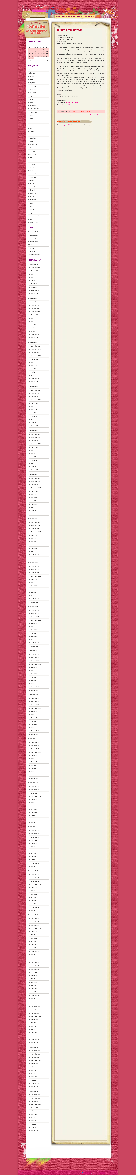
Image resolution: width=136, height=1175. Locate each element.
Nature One (32, 238)
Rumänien (32, 167)
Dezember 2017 (36, 654)
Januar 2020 (34, 558)
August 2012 (35, 887)
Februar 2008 (35, 1083)
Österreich (32, 154)
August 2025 (35, 315)
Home (58, 16)
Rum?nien (32, 164)
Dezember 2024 (36, 346)
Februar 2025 (35, 334)
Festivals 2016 (33, 694)
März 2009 (34, 1036)
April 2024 (34, 372)
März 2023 (34, 419)
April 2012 (34, 900)
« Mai (30, 60)
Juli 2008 (33, 1067)
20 (44, 54)
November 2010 (36, 966)
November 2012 (36, 878)
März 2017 (34, 683)
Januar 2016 (34, 734)
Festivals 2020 (33, 518)
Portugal (31, 161)
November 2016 (36, 701)
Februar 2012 (35, 907)
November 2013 (36, 834)
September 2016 (36, 708)
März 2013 (34, 860)
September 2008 (36, 1060)
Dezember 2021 (36, 478)
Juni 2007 (34, 1114)
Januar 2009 (34, 1042)
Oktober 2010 (35, 969)
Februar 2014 (35, 819)
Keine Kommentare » (83, 111)
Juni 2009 (34, 1026)
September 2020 (36, 532)
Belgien (31, 79)
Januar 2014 (34, 822)
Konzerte (32, 251)
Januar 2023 (34, 426)
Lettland (31, 131)
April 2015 (34, 768)
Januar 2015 (34, 778)
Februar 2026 (35, 290)
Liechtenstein (33, 135)
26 (41, 56)
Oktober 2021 (35, 484)
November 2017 (36, 657)
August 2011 (35, 931)
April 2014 (34, 812)
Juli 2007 (33, 1111)
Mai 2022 (34, 457)
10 (35, 51)
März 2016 (34, 727)
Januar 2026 (34, 293)
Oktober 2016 (35, 705)
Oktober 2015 (35, 749)
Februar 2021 (35, 510)
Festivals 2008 (33, 1047)
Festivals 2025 (33, 298)
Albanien (32, 73)
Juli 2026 (33, 274)
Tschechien (32, 200)
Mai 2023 (34, 413)
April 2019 (34, 592)
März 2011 (34, 948)
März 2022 (34, 463)
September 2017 (36, 664)
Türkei (31, 206)
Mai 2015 (34, 765)
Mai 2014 (34, 809)
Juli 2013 (33, 847)
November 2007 (36, 1098)
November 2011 (36, 922)
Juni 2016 (34, 718)
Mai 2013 (34, 853)
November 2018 (36, 613)
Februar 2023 (35, 422)
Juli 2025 (33, 318)
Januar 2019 (34, 602)
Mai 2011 (34, 941)
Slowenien (32, 193)
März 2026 (34, 287)
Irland (31, 118)
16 (32, 54)
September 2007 (36, 1104)
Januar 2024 (34, 382)
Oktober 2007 (35, 1101)
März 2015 (34, 771)
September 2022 (36, 444)
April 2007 (34, 1121)
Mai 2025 (34, 325)
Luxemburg (32, 138)
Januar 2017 (34, 690)
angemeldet (66, 125)
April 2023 (34, 416)
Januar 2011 (34, 954)
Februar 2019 (35, 599)
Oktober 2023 (35, 396)
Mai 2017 (34, 677)
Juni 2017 (34, 674)
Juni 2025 (34, 321)
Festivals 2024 (33, 342)
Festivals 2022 (33, 430)
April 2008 (34, 1076)
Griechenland (33, 112)
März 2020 (34, 551)
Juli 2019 (33, 582)
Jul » (46, 60)
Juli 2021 (33, 494)
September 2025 (36, 312)
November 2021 (36, 481)
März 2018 (34, 639)
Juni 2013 (34, 850)
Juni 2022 (34, 453)
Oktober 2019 (35, 573)
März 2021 (34, 507)
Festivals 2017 (33, 650)
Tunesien (32, 203)
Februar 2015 (35, 775)
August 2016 (35, 711)
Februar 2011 (35, 951)
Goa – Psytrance (34, 109)
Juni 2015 (34, 762)
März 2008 (34, 1080)
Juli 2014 (33, 803)
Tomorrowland (33, 241)
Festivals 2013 (33, 827)
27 (44, 56)
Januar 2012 (34, 910)
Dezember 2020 (36, 522)
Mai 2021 (34, 501)
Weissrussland (33, 222)
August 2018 (35, 623)
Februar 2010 (35, 995)
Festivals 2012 (33, 871)
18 (38, 54)
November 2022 (36, 437)
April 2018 (34, 636)
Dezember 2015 (36, 742)
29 (29, 58)
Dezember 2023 (36, 390)
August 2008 (35, 1064)
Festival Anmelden (68, 16)
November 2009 (36, 1010)
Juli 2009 (33, 1023)
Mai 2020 (34, 545)
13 (44, 51)
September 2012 (36, 884)
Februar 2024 (35, 378)
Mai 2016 (34, 721)
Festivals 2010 (33, 959)
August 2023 (35, 403)
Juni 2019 (34, 586)
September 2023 (36, 400)
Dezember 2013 (36, 830)
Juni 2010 (34, 982)
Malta (31, 141)
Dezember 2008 (36, 1050)
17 (35, 54)
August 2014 (35, 799)
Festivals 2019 (33, 562)
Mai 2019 (34, 589)
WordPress (102, 1173)
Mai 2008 (34, 1073)
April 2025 (34, 328)
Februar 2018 (35, 643)
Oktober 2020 (35, 528)
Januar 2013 (34, 866)
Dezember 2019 (36, 566)
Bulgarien (32, 83)
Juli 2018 (33, 626)
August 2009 (35, 1019)
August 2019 (35, 579)
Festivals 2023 (33, 386)
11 (38, 51)
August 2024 (35, 359)
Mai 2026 (34, 281)
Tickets (31, 248)
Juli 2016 (33, 714)
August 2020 (35, 535)
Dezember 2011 (36, 918)
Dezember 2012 (36, 874)
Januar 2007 (34, 1130)
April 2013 (34, 856)
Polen (31, 157)
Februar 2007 (35, 1127)
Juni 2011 (34, 938)
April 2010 (34, 988)
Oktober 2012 (35, 881)
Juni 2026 (34, 277)
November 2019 (36, 569)
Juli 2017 (33, 670)
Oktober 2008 (35, 1057)
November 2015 (36, 745)
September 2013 (36, 840)
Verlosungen (33, 245)
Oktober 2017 (35, 661)
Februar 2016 (35, 731)
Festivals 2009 (33, 1003)
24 (35, 56)
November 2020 (36, 525)
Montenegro (33, 148)
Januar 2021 (34, 514)
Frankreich (32, 105)
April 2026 (34, 284)
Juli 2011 (33, 935)
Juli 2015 (33, 758)
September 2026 (36, 267)
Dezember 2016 (36, 698)
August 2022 (35, 447)
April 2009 (34, 1032)
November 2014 (36, 789)
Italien (31, 125)
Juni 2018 (34, 630)
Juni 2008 (34, 1070)
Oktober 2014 (35, 793)
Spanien (31, 196)
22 (29, 56)
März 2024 (34, 375)
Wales (31, 219)
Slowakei (32, 190)
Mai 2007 (34, 1117)
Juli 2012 (33, 891)
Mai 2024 (34, 369)
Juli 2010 (33, 979)
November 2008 (36, 1054)
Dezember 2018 (36, 610)
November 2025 (36, 305)
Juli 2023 (33, 406)
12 (41, 51)
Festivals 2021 (33, 474)
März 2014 (34, 815)
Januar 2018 (34, 646)
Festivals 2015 (33, 738)
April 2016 (34, 724)
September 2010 (36, 972)
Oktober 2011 (35, 925)
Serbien (31, 183)
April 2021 (34, 504)
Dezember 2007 (36, 1095)
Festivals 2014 (33, 782)
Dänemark (32, 89)
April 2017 (34, 680)
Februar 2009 (35, 1039)
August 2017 (35, 667)
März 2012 (34, 904)
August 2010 (35, 975)
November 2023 (36, 393)
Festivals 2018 (33, 606)
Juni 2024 (34, 365)
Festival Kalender (34, 235)
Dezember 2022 (36, 434)
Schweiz (73, 111)
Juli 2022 (33, 450)
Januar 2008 (34, 1086)
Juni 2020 (34, 542)
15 (29, 54)
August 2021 (35, 491)
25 (38, 56)
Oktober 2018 (35, 617)
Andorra (31, 76)
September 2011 (36, 928)
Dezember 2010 (36, 962)
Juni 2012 (34, 894)
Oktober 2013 (35, 837)
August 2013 (35, 843)
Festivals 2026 (33, 232)
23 (32, 56)
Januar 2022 (34, 470)
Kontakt (80, 16)
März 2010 (34, 992)
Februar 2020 (35, 554)
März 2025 (34, 331)
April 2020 (34, 548)
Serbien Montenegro (35, 187)
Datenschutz (89, 16)
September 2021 (36, 488)
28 (47, 56)
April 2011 (34, 944)
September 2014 (36, 796)
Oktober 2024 (35, 352)
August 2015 (35, 755)
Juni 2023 (34, 409)
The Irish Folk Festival (71, 102)
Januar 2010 (34, 998)
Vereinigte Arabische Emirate (37, 216)
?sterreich (32, 70)
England (31, 96)
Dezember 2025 (36, 302)
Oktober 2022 (35, 440)
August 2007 (35, 1108)
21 (47, 54)
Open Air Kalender (34, 254)
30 (32, 58)
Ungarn (31, 213)
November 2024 (36, 349)
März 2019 (34, 595)
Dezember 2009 (36, 1006)
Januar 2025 (34, 337)
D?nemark (32, 86)
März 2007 (34, 1124)
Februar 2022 (35, 466)
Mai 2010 (34, 985)
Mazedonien (33, 144)
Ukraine (31, 209)
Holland (31, 115)
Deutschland (33, 92)
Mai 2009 (34, 1029)
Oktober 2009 (35, 1013)
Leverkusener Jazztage (65, 115)
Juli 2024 (33, 362)
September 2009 (36, 1016)
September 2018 (36, 620)
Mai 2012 (34, 897)
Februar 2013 (35, 863)
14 (47, 51)
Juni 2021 (34, 497)
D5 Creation (86, 1173)
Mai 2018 (34, 633)
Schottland (32, 174)
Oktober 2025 (35, 308)
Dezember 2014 (36, 786)
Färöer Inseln (33, 99)
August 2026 (35, 271)
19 (41, 54)
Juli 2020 (33, 538)
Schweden (32, 177)
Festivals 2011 (33, 915)
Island (31, 122)
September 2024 (36, 356)
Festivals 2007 (33, 1091)
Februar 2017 (35, 687)
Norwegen (32, 151)
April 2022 (34, 460)
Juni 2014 (34, 806)
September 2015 (36, 752)
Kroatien (31, 128)
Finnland (32, 102)
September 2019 (36, 576)
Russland (32, 170)
